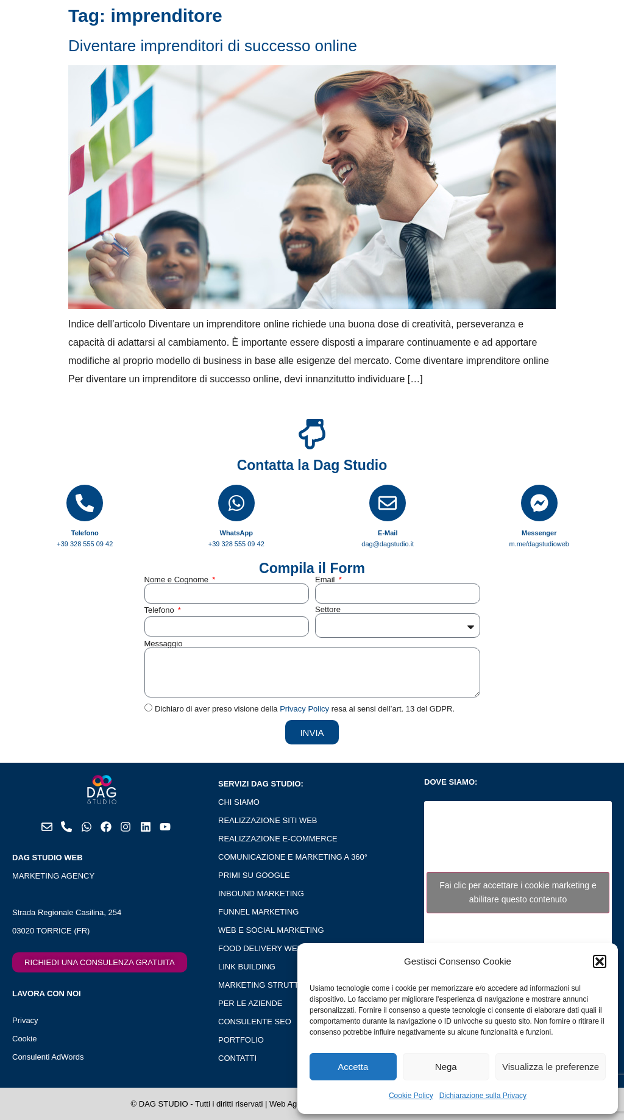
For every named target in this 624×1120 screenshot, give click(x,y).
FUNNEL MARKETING (258, 911)
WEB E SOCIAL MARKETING (271, 930)
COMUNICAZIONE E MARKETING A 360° (292, 856)
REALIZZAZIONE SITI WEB (267, 820)
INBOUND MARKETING (261, 893)
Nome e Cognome (177, 579)
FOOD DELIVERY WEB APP (269, 948)
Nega (446, 1066)
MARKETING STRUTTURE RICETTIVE (288, 985)
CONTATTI (237, 1058)
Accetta (353, 1066)
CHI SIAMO (239, 802)
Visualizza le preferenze (550, 1066)
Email (326, 579)
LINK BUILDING (246, 966)
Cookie (24, 1038)
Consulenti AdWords (48, 1056)
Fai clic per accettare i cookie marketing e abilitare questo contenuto (518, 892)
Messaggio (163, 643)
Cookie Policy (411, 1095)
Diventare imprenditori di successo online (212, 46)
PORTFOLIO (241, 1039)
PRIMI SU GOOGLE (254, 875)
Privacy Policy (304, 709)
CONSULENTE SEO (254, 1021)
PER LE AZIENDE (250, 1003)
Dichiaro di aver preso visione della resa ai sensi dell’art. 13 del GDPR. (305, 709)
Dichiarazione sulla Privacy (482, 1095)
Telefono (160, 610)
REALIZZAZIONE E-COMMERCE (278, 838)
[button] (600, 961)
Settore (328, 609)
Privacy (25, 1020)
